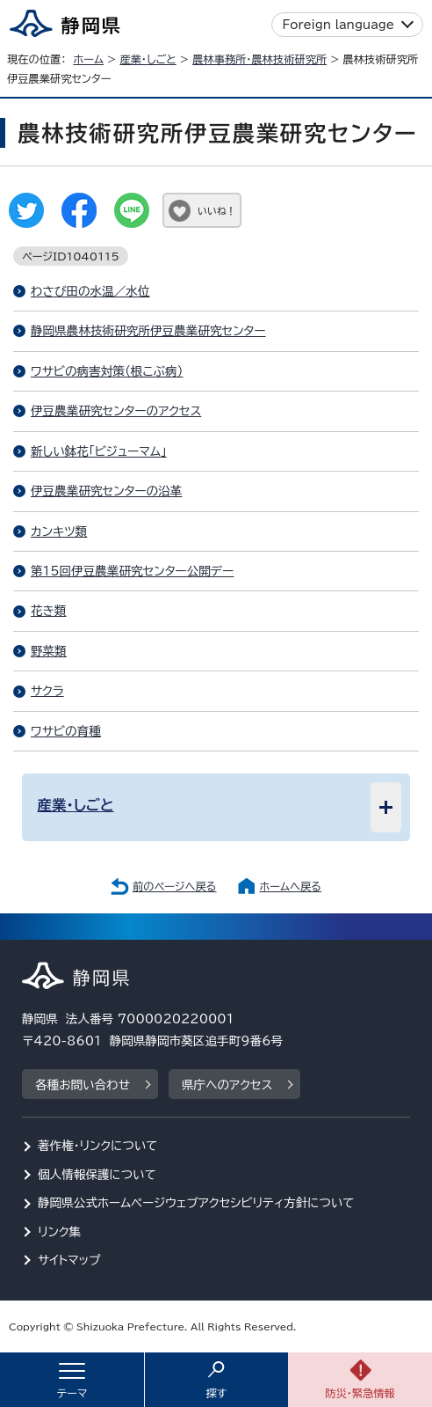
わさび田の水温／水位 (90, 291)
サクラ (47, 691)
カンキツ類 (59, 531)
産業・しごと (147, 59)
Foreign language (338, 24)
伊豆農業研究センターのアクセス (116, 411)
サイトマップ (69, 1260)
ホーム (88, 59)
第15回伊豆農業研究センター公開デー (132, 571)
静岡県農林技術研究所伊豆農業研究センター (148, 331)
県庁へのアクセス (227, 1085)
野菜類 (49, 651)
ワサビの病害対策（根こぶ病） (107, 371)
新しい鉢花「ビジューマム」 (99, 451)
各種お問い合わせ (82, 1085)
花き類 (49, 611)
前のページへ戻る (175, 886)
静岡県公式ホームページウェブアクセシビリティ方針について (196, 1203)
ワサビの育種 (66, 731)
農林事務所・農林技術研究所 (259, 59)
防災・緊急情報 (360, 1393)
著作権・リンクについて (98, 1146)
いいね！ (216, 211)
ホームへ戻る (290, 886)
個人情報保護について (97, 1175)
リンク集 (59, 1232)
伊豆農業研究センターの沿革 (106, 491)
